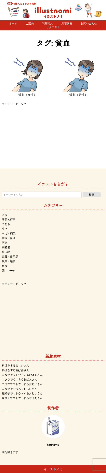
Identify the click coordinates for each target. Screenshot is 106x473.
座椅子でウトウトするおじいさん (22, 393)
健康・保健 (9, 238)
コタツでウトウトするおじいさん (22, 384)
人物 (4, 214)
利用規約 (47, 23)
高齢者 (6, 247)
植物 (4, 265)
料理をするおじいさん (15, 365)
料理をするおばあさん (15, 370)
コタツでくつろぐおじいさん (19, 388)
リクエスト (53, 27)
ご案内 (30, 23)
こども (6, 224)
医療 (4, 242)
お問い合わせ (89, 23)
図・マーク (9, 270)
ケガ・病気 (9, 233)
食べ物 (6, 252)
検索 (91, 194)
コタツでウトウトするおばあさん (22, 374)
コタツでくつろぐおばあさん (19, 379)
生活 (4, 228)
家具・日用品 (10, 256)
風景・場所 (9, 261)
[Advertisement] (53, 134)
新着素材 (66, 23)
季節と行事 (9, 219)
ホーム (13, 23)
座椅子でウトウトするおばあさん (22, 398)
